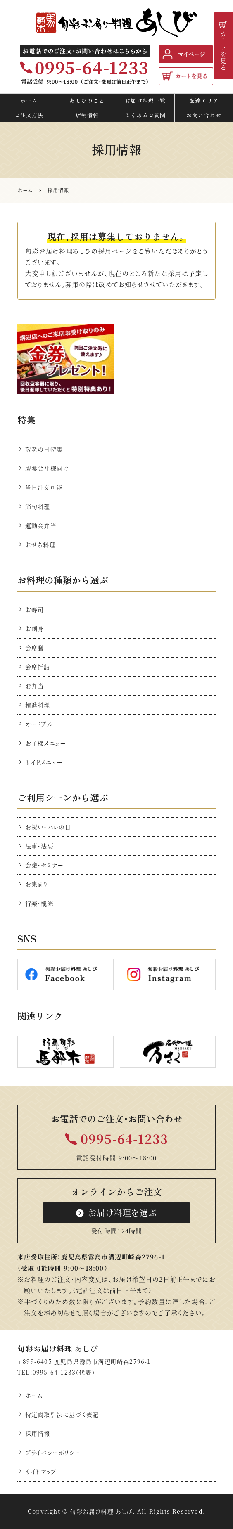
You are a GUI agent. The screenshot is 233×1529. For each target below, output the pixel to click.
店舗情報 (87, 115)
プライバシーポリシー (53, 1452)
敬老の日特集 (44, 449)
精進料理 (37, 705)
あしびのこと (87, 100)
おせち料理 (40, 544)
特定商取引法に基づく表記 (62, 1414)
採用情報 (37, 1433)
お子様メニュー (45, 743)
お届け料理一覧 (145, 100)
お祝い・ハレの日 (48, 827)
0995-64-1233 (124, 1138)
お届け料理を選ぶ (116, 1213)
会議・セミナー (44, 865)
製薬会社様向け (47, 468)
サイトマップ (41, 1471)
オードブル (39, 724)
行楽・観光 (39, 903)
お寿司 (34, 609)
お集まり (36, 884)
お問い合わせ (203, 115)
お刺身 (34, 628)
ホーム (29, 100)
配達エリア (204, 100)
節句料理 (37, 506)
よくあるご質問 (145, 115)
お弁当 (34, 686)
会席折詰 (37, 667)
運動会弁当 (41, 525)
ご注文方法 (29, 115)
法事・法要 (39, 846)
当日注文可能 (44, 487)
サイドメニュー (43, 762)
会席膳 (34, 648)
